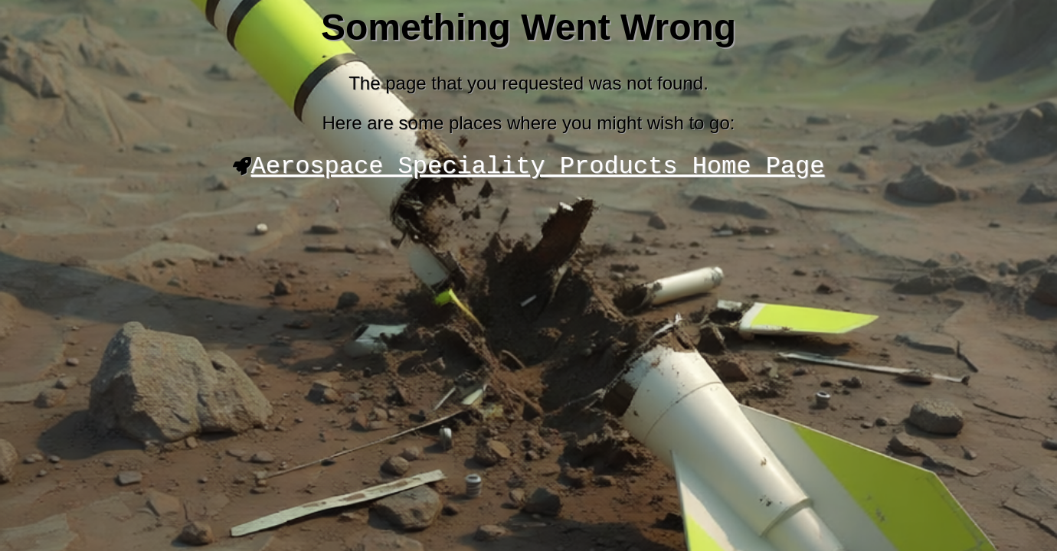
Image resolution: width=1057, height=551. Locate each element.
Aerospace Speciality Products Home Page (538, 168)
